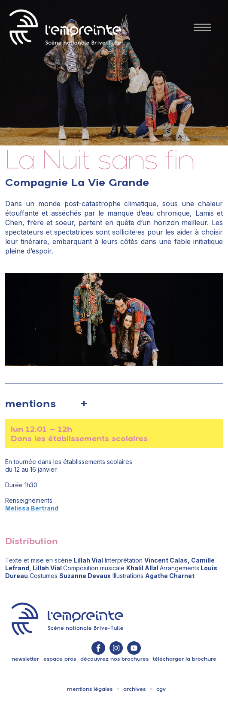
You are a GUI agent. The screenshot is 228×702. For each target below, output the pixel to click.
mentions (30, 403)
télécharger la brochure (184, 659)
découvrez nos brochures (114, 659)
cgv (161, 689)
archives (134, 689)
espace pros (59, 659)
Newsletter (25, 659)
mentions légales (89, 689)
